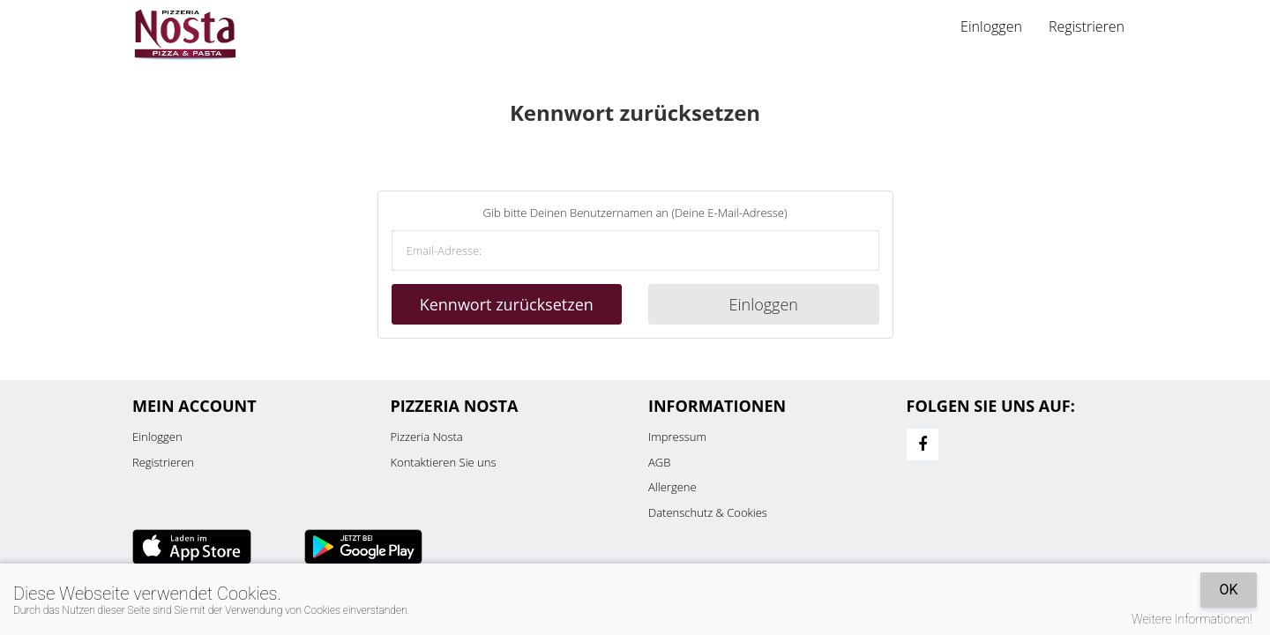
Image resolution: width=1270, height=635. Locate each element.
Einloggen (991, 26)
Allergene (672, 487)
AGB (659, 462)
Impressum (677, 436)
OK (1228, 589)
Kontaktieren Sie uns (444, 462)
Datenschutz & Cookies (707, 512)
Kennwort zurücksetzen (507, 304)
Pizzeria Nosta (427, 436)
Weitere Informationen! (1192, 619)
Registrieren (1086, 26)
